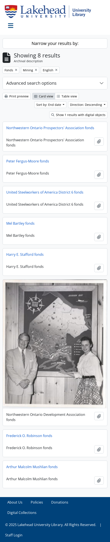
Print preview (17, 96)
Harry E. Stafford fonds (25, 254)
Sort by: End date (49, 105)
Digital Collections (22, 512)
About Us (14, 502)
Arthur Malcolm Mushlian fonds (32, 466)
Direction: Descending (86, 105)
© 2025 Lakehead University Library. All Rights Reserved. (50, 524)
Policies (37, 502)
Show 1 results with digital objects (78, 115)
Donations (59, 502)
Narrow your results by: (55, 43)
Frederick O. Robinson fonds (29, 435)
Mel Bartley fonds (20, 223)
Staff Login (13, 535)
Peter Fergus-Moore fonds (27, 161)
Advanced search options (31, 83)
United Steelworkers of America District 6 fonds (44, 192)
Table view (67, 96)
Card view (43, 96)
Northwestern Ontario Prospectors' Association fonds (50, 128)
